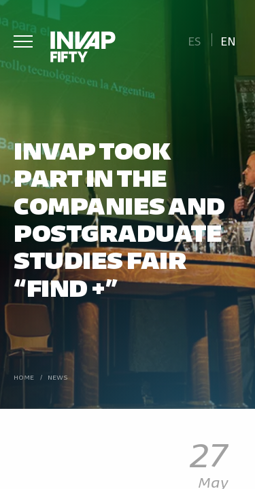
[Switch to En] (228, 39)
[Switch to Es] (194, 39)
